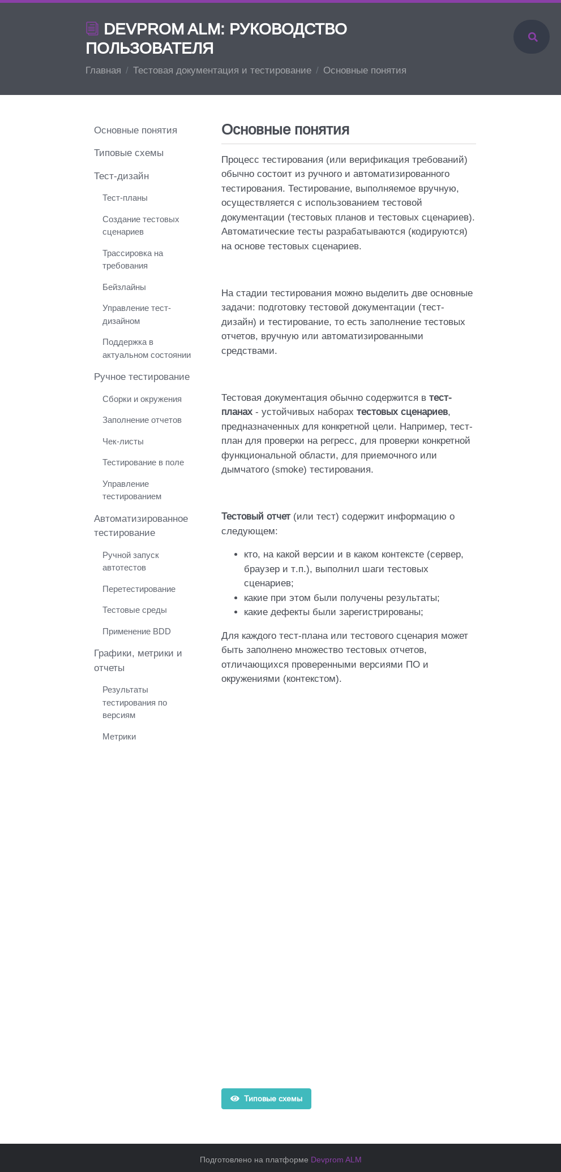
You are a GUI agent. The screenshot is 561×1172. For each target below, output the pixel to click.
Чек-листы (123, 441)
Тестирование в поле (143, 462)
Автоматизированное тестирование (141, 526)
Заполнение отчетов (142, 420)
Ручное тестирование (142, 376)
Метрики (119, 736)
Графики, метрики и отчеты (138, 660)
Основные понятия (135, 130)
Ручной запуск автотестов (130, 561)
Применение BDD (136, 631)
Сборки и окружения (142, 399)
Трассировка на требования (132, 259)
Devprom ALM (336, 1159)
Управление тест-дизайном (136, 314)
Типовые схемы (266, 1098)
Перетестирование (138, 589)
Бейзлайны (124, 287)
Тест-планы (125, 197)
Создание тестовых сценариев (140, 225)
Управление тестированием (131, 490)
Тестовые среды (134, 610)
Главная (103, 70)
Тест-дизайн (121, 176)
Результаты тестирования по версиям (134, 702)
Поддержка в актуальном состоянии (146, 348)
